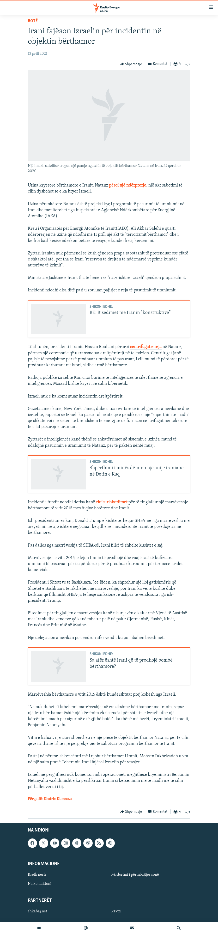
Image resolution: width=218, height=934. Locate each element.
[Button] (131, 64)
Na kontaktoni (39, 884)
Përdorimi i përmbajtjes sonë (135, 875)
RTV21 (116, 911)
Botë (33, 21)
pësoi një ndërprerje (127, 185)
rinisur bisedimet (111, 502)
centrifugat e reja (146, 347)
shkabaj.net (37, 911)
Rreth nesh (37, 875)
